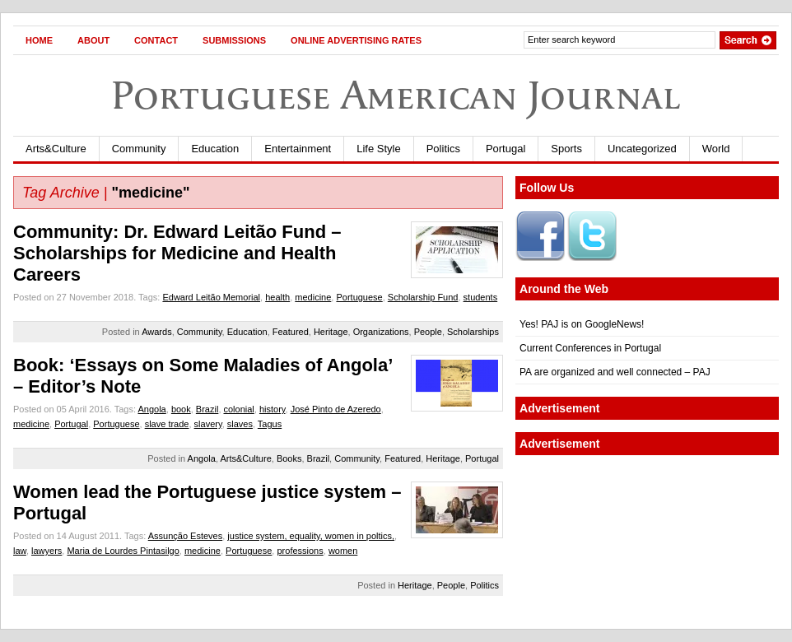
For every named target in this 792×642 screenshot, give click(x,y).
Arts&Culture (56, 148)
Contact (156, 40)
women (342, 551)
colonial (239, 409)
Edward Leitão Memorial (211, 297)
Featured (291, 332)
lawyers (46, 551)
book (181, 409)
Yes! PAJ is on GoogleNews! (581, 324)
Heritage (331, 332)
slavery (208, 424)
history (272, 409)
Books (289, 458)
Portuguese (359, 297)
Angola (151, 409)
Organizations (381, 332)
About (93, 40)
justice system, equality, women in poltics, (310, 536)
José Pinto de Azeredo (336, 409)
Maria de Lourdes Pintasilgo (123, 551)
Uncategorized (642, 148)
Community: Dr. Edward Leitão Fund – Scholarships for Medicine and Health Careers (177, 253)
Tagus (270, 424)
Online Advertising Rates (356, 40)
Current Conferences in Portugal (590, 348)
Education (215, 148)
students (481, 297)
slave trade (167, 424)
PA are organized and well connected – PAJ (614, 372)
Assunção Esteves (185, 536)
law (19, 551)
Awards (156, 332)
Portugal (505, 148)
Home (39, 40)
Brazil (207, 409)
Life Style (378, 148)
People (428, 332)
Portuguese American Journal (396, 95)
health (277, 297)
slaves (240, 424)
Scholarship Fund (423, 297)
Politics (443, 148)
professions (300, 551)
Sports (566, 148)
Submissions (234, 40)
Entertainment (297, 148)
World (716, 148)
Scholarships (473, 332)
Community (139, 148)
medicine (313, 297)
